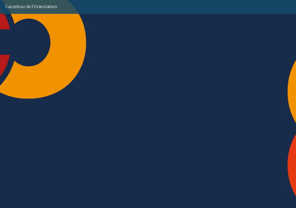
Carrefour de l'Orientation (31, 6)
